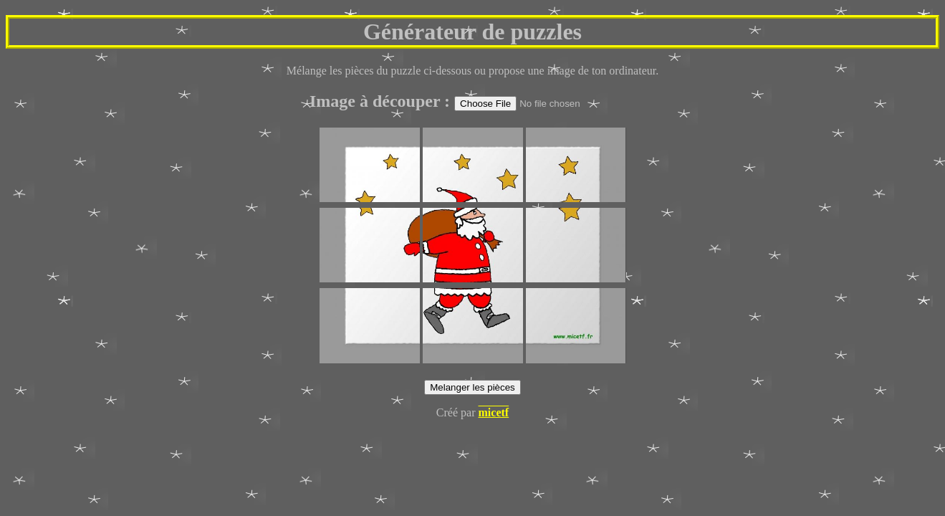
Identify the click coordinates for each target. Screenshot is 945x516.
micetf (494, 412)
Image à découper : (382, 101)
